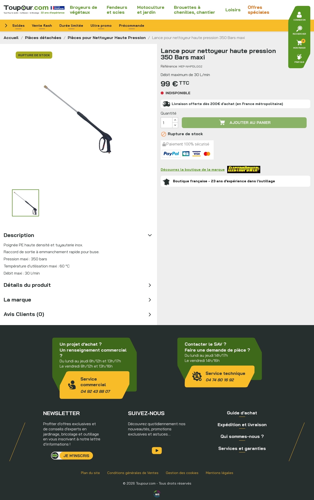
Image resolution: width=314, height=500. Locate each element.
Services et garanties (242, 448)
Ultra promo (101, 25)
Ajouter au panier (244, 122)
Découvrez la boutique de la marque (210, 169)
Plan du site (90, 473)
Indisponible (178, 93)
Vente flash (42, 25)
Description (19, 235)
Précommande (131, 25)
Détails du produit (27, 284)
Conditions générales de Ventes (132, 473)
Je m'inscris (76, 455)
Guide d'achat (242, 413)
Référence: (169, 66)
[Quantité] (166, 122)
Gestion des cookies (182, 473)
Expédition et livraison (242, 424)
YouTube (157, 450)
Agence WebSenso (157, 493)
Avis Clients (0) (24, 314)
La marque (17, 299)
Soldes (18, 25)
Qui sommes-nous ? (242, 436)
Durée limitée (71, 25)
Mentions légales (219, 473)
